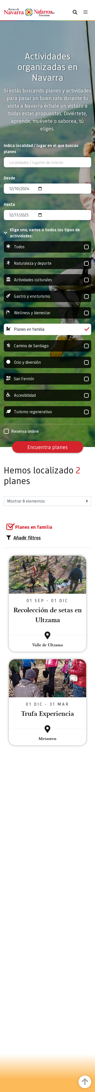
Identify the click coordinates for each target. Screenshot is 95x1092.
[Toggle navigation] (85, 12)
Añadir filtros (23, 538)
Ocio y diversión (47, 362)
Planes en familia (47, 329)
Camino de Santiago (47, 346)
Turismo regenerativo (47, 412)
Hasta (9, 204)
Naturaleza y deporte (47, 263)
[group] (47, 247)
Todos (47, 247)
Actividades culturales (47, 280)
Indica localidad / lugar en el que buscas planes (41, 148)
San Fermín (47, 379)
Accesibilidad (47, 395)
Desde (9, 177)
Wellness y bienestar (47, 313)
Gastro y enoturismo (47, 296)
